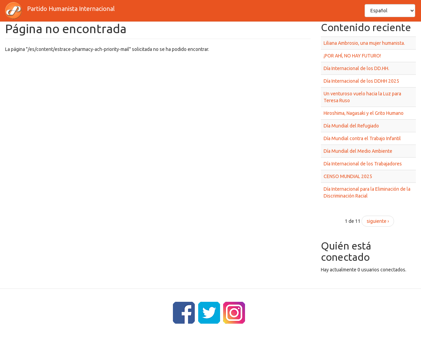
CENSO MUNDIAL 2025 (348, 176)
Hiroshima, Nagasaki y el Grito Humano (364, 113)
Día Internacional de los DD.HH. (356, 68)
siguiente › (378, 221)
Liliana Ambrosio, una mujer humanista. (364, 43)
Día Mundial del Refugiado (351, 126)
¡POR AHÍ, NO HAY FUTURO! (352, 55)
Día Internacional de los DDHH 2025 (361, 81)
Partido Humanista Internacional (71, 8)
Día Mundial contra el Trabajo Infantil (362, 138)
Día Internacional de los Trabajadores (363, 163)
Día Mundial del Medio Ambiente (358, 151)
